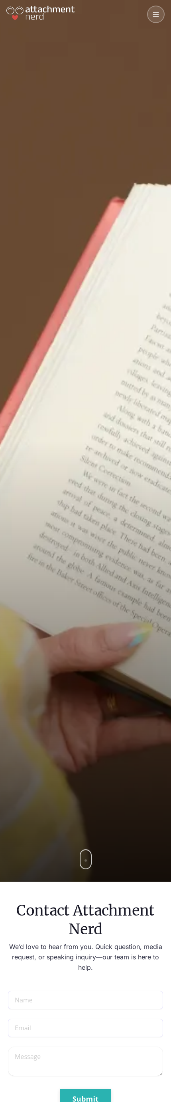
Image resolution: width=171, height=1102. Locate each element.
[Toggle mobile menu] (156, 14)
